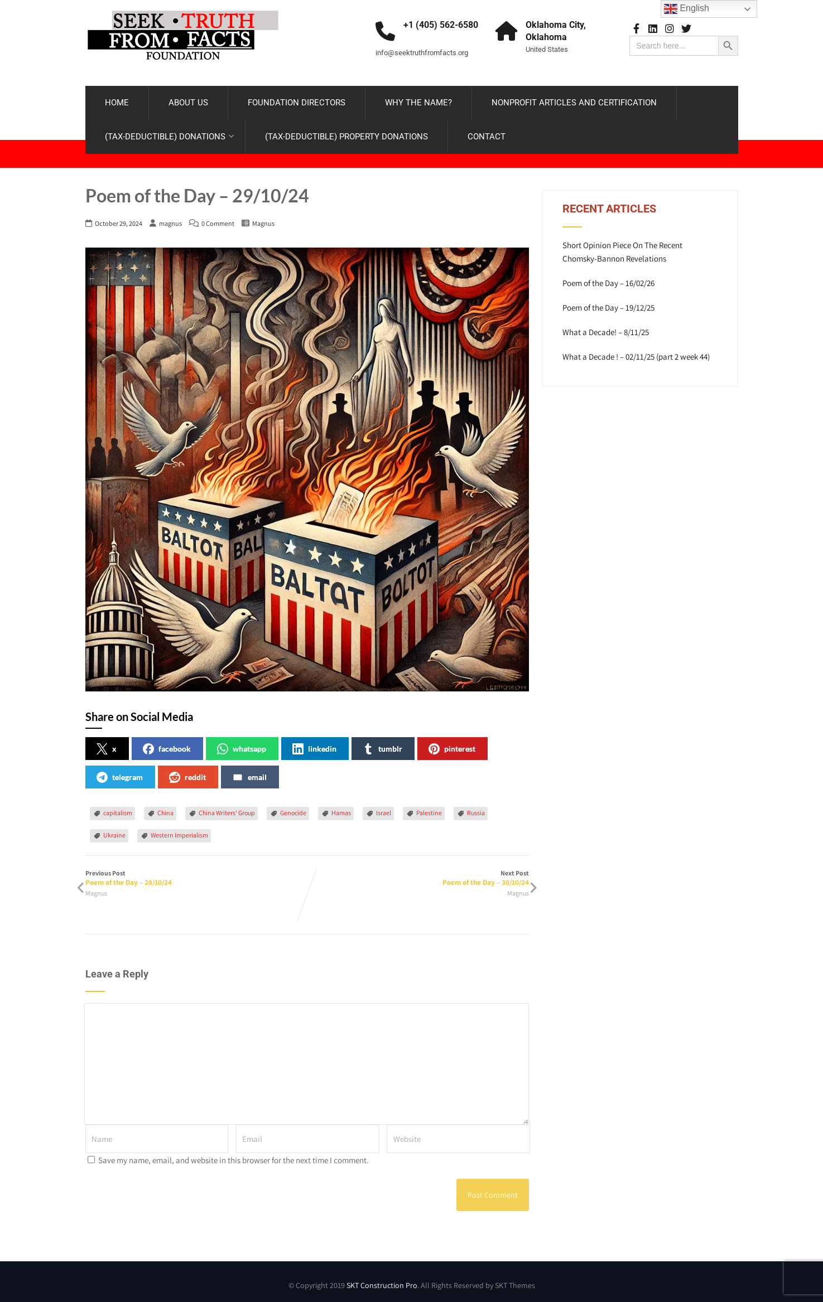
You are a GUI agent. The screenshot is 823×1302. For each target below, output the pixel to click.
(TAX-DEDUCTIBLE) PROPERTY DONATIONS (346, 134)
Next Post (418, 873)
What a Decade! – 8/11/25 (605, 327)
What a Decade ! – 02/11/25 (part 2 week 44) (636, 352)
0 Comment (217, 219)
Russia (476, 808)
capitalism (117, 808)
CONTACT (487, 134)
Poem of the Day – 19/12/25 (608, 303)
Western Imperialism (179, 830)
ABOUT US (188, 100)
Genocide (293, 808)
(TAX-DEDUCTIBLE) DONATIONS (169, 134)
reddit (187, 772)
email (249, 772)
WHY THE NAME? (418, 100)
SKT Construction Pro (381, 1281)
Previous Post (196, 873)
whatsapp (241, 744)
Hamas (341, 808)
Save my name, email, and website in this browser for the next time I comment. (233, 1155)
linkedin (314, 744)
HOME (117, 100)
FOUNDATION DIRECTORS (296, 100)
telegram (120, 772)
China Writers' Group (227, 808)
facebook (167, 744)
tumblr (382, 744)
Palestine (429, 808)
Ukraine (114, 830)
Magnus (263, 219)
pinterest (452, 744)
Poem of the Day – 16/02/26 (608, 278)
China (165, 808)
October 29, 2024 (118, 219)
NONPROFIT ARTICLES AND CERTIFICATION (574, 100)
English (686, 9)
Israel (383, 808)
